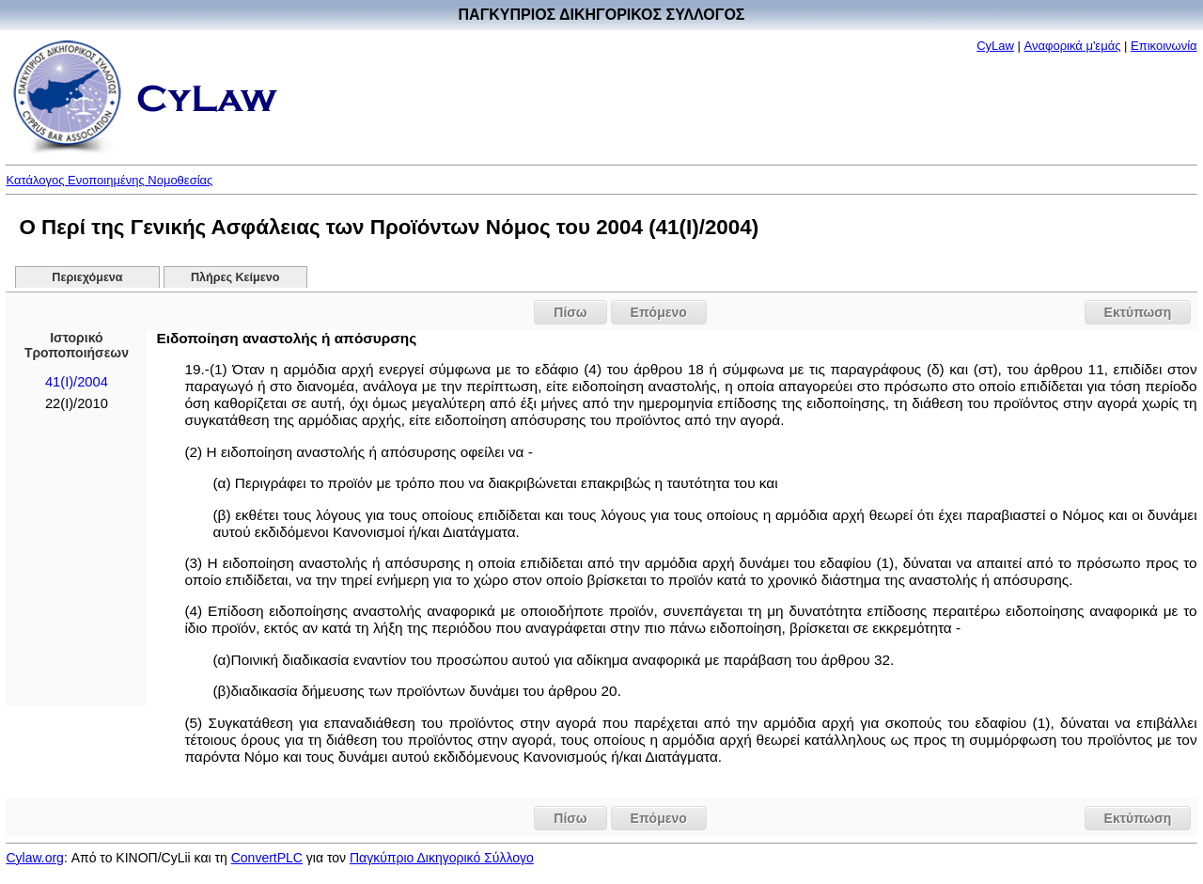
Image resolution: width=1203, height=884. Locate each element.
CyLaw (995, 46)
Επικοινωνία (1164, 46)
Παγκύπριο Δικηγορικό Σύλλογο (442, 857)
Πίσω (570, 312)
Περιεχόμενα (87, 277)
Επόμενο (659, 312)
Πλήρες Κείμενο (235, 277)
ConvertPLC (267, 857)
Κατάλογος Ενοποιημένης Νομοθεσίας (109, 180)
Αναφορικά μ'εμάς (1072, 46)
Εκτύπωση (1138, 312)
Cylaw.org (34, 857)
